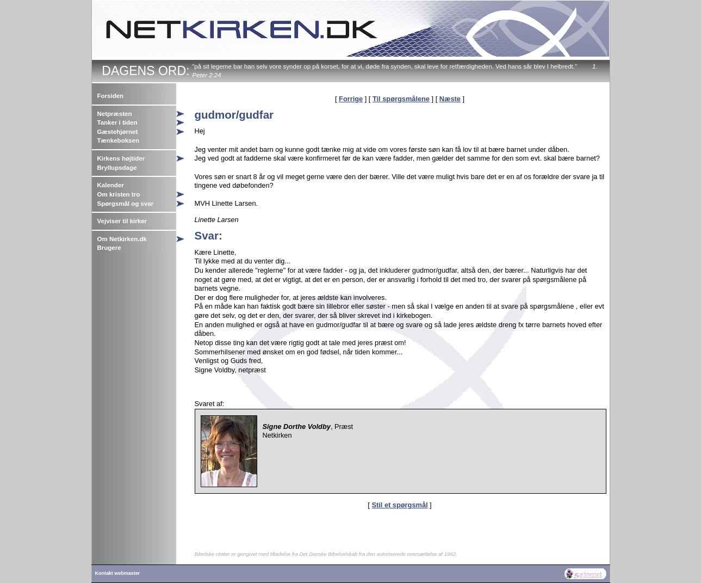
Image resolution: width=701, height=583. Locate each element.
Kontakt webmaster (117, 573)
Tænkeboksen (118, 140)
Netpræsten (114, 114)
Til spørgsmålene (401, 99)
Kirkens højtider (121, 158)
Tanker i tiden (117, 122)
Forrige (351, 99)
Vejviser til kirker (122, 221)
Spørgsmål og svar (125, 203)
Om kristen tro (118, 194)
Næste (450, 99)
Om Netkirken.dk (122, 239)
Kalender (110, 185)
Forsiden (110, 96)
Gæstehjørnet (117, 131)
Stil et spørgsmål (399, 505)
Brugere (109, 247)
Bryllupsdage (117, 167)
